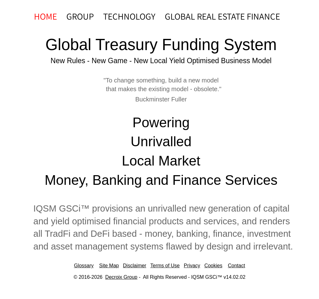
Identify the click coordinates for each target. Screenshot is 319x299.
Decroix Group (121, 277)
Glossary (83, 265)
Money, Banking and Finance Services (161, 180)
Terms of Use (164, 265)
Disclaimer (134, 265)
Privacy (192, 265)
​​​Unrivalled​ (161, 141)
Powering (160, 122)
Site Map (109, 265)
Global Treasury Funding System (161, 45)
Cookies (213, 265)
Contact (236, 265)
